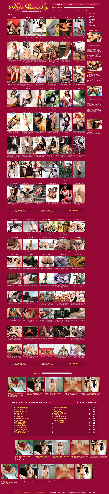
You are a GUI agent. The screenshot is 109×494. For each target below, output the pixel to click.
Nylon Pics (91, 22)
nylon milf (62, 10)
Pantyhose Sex (92, 25)
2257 (16, 492)
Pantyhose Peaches (22, 431)
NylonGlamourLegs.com (43, 492)
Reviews (92, 4)
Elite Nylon (19, 420)
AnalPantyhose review (92, 115)
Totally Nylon (58, 415)
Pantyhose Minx (21, 425)
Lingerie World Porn (60, 408)
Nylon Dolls (20, 409)
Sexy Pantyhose (92, 19)
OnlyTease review (91, 83)
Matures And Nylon (22, 418)
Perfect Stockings (72, 211)
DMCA (20, 492)
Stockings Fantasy (60, 416)
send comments (27, 492)
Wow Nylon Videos (60, 413)
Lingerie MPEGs (59, 420)
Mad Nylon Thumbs (60, 418)
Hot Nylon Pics (46, 210)
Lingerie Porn (92, 21)
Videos (70, 4)
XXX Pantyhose (21, 424)
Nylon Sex (91, 24)
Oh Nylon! (19, 416)
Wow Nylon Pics (20, 210)
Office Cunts (58, 409)
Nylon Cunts (20, 413)
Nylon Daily (57, 411)
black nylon (72, 10)
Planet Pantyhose (21, 429)
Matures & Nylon (92, 17)
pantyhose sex (94, 10)
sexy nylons (83, 10)
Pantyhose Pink (21, 422)
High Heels (19, 415)
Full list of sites (90, 140)
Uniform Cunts (21, 433)
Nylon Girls (91, 16)
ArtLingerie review (91, 58)
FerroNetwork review (92, 138)
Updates (81, 4)
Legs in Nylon (91, 27)
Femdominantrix (59, 422)
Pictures (59, 4)
